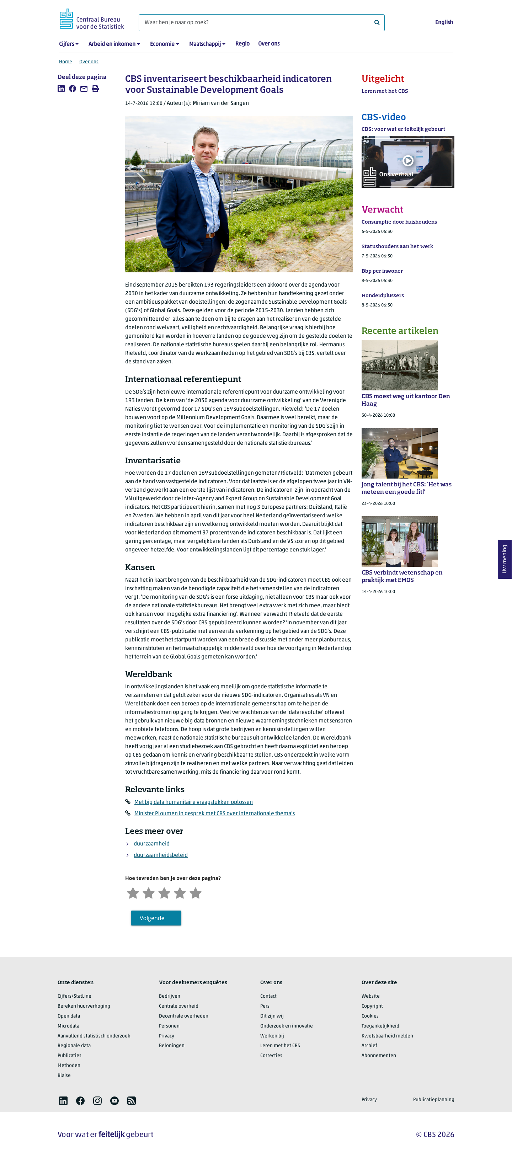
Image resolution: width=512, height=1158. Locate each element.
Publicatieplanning (433, 1100)
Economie (162, 44)
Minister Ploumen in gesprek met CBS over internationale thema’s (214, 814)
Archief (369, 1046)
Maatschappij (205, 44)
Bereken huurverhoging (84, 1006)
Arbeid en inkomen (112, 44)
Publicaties (69, 1055)
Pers (265, 1006)
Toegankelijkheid (380, 1026)
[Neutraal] (164, 892)
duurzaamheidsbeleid (161, 855)
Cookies (370, 1016)
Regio (242, 44)
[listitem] (61, 88)
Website (371, 996)
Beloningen (172, 1046)
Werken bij (272, 1036)
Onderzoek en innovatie (286, 1026)
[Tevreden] (180, 892)
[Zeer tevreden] (195, 892)
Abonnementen (379, 1055)
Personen (169, 1026)
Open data (69, 1016)
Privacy (166, 1036)
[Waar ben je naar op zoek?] (262, 22)
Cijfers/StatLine (74, 996)
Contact (268, 996)
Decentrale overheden (183, 1016)
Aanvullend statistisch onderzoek (94, 1036)
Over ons (268, 44)
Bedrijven (169, 996)
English (444, 23)
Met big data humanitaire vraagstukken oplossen (193, 802)
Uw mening (505, 559)
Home (65, 62)
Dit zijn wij (272, 1016)
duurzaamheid (152, 844)
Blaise (64, 1075)
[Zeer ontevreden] (133, 892)
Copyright (372, 1006)
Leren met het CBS (280, 1046)
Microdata (68, 1026)
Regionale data (74, 1046)
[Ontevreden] (148, 892)
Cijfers (66, 44)
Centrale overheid (178, 1006)
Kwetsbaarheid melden (387, 1036)
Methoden (69, 1065)
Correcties (271, 1055)
